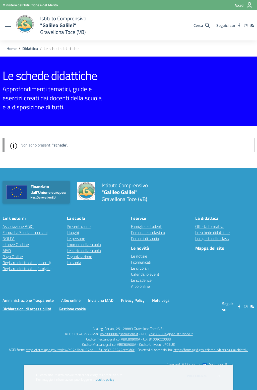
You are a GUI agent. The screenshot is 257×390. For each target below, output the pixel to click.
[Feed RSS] (252, 25)
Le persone (76, 238)
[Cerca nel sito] (201, 25)
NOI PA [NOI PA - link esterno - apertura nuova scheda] (9, 238)
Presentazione (79, 226)
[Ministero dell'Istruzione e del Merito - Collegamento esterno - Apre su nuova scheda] (30, 5)
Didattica (30, 48)
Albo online (140, 286)
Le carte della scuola (84, 251)
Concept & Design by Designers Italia (200, 364)
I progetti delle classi (212, 238)
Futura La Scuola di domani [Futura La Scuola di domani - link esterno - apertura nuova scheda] (25, 232)
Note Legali (161, 300)
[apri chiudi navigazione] (8, 25)
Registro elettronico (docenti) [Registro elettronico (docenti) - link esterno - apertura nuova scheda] (27, 263)
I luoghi (73, 232)
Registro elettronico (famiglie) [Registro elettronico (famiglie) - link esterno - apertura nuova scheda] (27, 269)
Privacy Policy (133, 300)
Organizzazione (79, 257)
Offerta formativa (209, 226)
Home (12, 48)
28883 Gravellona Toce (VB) (143, 328)
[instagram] (245, 25)
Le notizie (139, 256)
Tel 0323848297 (77, 333)
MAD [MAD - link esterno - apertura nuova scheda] (7, 251)
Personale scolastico (148, 232)
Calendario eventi (145, 274)
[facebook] (239, 25)
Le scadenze (141, 280)
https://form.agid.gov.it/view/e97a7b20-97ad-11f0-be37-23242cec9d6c (80, 349)
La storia (74, 263)
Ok (219, 375)
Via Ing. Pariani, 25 (106, 328)
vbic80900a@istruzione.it (119, 333)
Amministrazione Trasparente (28, 300)
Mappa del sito (209, 248)
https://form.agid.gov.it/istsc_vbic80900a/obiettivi (210, 349)
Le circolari (140, 268)
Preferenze (197, 375)
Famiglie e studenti (146, 226)
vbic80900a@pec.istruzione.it (171, 333)
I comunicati (141, 262)
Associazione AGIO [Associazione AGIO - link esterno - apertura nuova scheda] (18, 226)
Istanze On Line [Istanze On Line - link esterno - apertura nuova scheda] (16, 244)
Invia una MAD (100, 300)
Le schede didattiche (212, 232)
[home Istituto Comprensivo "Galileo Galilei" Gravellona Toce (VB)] (51, 25)
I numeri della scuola (84, 244)
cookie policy (105, 379)
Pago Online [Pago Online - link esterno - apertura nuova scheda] (13, 257)
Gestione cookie (72, 309)
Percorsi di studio (145, 238)
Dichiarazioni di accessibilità (27, 309)
